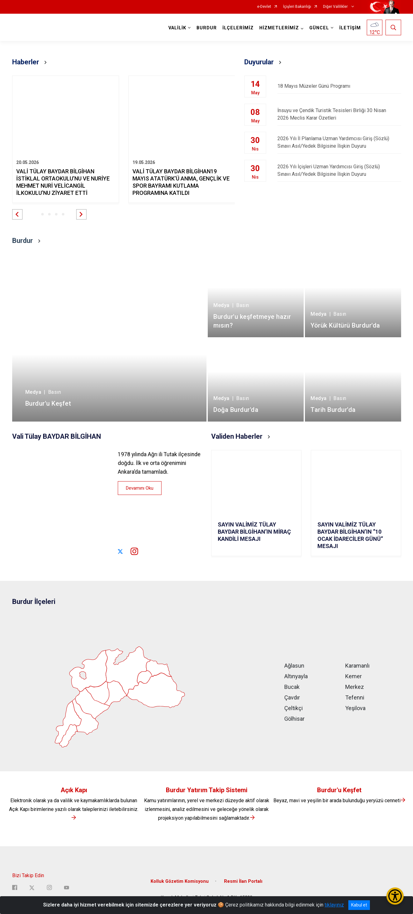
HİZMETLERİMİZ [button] (279, 28)
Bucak (292, 687)
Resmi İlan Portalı (243, 881)
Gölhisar (294, 718)
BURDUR (207, 28)
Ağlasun (294, 665)
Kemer (353, 676)
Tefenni (354, 697)
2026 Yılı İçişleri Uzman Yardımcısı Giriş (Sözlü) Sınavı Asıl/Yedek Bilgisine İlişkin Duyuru (339, 170)
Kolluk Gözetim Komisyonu (180, 881)
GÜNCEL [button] (319, 28)
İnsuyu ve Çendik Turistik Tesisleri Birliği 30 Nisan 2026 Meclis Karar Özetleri (339, 114)
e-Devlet (264, 7)
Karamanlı (357, 665)
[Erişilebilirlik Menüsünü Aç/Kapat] (395, 896)
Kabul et (359, 904)
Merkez (354, 687)
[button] (17, 214)
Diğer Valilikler (336, 7)
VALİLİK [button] (177, 28)
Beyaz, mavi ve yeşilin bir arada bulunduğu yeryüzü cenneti (339, 800)
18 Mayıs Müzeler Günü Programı (339, 86)
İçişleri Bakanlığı (297, 7)
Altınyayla (296, 676)
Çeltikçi (293, 708)
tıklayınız (334, 905)
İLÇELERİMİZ (238, 28)
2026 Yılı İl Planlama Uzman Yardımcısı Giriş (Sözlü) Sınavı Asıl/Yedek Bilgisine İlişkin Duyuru (339, 142)
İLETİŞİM (350, 28)
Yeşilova (355, 708)
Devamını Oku (139, 488)
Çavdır (292, 697)
